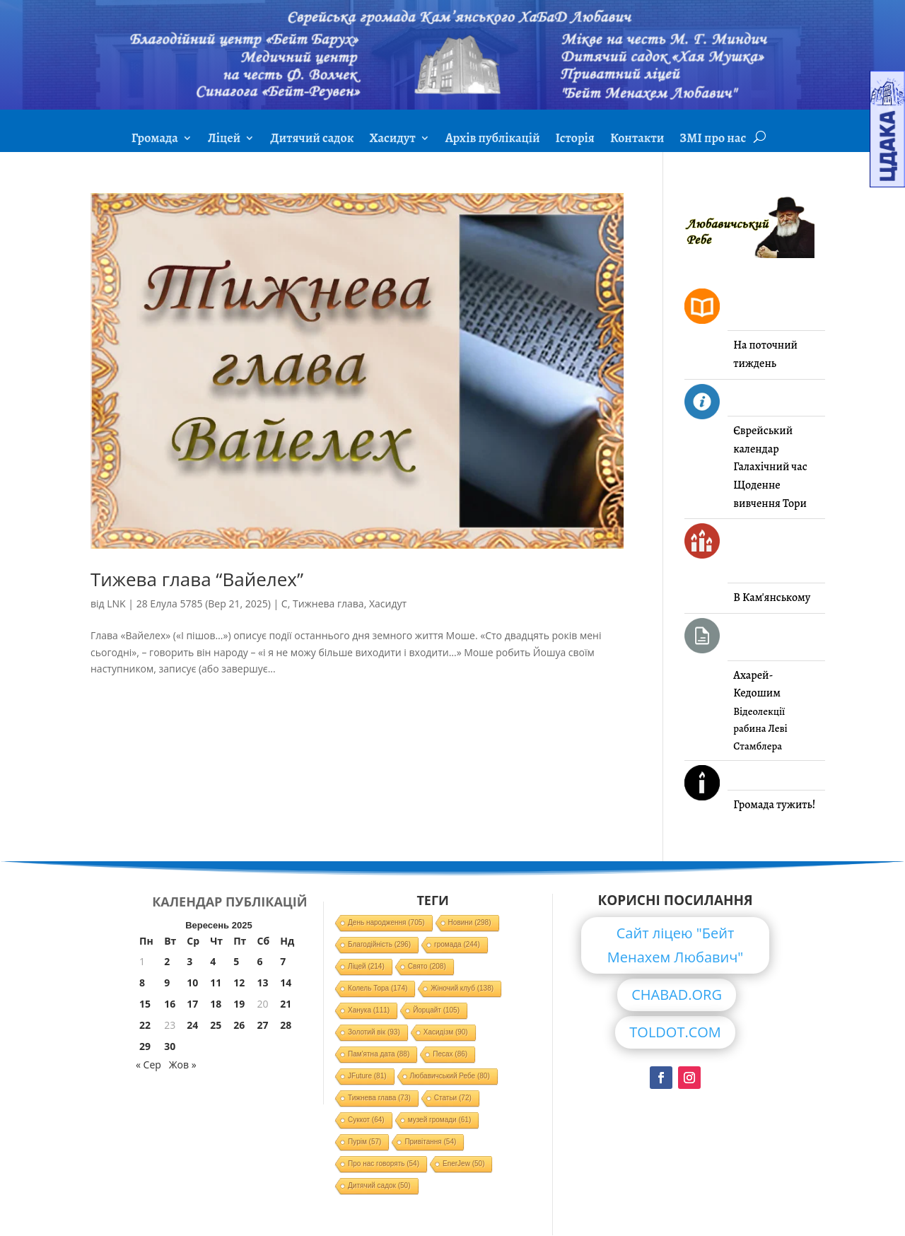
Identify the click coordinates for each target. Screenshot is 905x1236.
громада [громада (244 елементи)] (457, 944)
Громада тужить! (774, 804)
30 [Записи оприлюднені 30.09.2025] (169, 1046)
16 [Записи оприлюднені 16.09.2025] (169, 1003)
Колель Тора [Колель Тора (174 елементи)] (377, 988)
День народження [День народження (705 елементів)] (386, 922)
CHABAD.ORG (676, 994)
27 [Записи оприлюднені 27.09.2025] (263, 1025)
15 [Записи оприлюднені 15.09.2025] (145, 1003)
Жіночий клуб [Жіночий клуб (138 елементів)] (462, 988)
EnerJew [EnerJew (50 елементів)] (463, 1163)
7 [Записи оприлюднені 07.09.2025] (283, 961)
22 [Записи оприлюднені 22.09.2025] (145, 1025)
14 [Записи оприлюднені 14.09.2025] (285, 982)
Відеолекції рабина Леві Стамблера (760, 728)
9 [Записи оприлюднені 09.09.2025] (167, 982)
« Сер (148, 1064)
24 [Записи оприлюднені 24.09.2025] (192, 1025)
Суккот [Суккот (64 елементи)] (366, 1120)
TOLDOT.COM (675, 1032)
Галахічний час (770, 466)
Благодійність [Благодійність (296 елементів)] (379, 944)
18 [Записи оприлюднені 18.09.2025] (215, 1003)
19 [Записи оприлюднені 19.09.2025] (239, 1003)
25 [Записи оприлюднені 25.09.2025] (215, 1025)
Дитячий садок (312, 139)
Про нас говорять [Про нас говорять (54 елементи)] (383, 1163)
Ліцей (224, 139)
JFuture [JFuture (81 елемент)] (367, 1076)
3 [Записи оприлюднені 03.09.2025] (189, 961)
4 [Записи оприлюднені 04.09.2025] (213, 961)
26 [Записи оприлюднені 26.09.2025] (239, 1025)
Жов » (183, 1064)
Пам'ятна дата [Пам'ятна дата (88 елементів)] (378, 1054)
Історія (575, 139)
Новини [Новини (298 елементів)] (469, 922)
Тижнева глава (328, 603)
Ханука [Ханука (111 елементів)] (369, 1010)
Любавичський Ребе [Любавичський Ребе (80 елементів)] (450, 1076)
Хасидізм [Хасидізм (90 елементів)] (446, 1032)
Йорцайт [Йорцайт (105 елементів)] (436, 1010)
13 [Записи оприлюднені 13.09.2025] (263, 982)
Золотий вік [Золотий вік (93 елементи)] (374, 1032)
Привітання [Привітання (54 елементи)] (430, 1141)
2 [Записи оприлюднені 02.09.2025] (167, 961)
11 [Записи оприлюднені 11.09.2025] (215, 982)
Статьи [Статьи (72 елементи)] (453, 1098)
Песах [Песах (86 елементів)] (450, 1054)
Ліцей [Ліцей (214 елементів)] (366, 966)
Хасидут (392, 139)
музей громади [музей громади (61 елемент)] (440, 1120)
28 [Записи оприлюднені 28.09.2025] (285, 1025)
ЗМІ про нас (712, 139)
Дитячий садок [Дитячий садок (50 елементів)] (379, 1185)
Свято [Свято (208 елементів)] (427, 966)
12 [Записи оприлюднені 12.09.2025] (239, 982)
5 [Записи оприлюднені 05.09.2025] (236, 961)
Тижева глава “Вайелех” (196, 579)
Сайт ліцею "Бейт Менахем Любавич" (675, 945)
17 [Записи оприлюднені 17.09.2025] (192, 1003)
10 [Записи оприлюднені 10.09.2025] (192, 982)
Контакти (637, 139)
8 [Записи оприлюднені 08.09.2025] (142, 982)
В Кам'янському (771, 597)
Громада (155, 139)
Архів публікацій (492, 139)
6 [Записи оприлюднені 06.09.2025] (260, 961)
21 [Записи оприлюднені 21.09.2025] (285, 1003)
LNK (116, 603)
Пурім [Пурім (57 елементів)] (364, 1141)
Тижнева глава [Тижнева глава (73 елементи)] (379, 1098)
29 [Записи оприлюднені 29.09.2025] (145, 1046)
